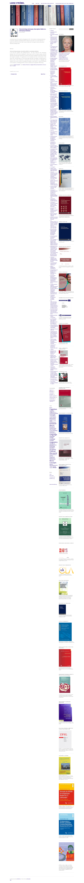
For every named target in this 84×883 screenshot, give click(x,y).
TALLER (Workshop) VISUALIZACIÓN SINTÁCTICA (53, 263)
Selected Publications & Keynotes (47, 3)
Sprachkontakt (52, 398)
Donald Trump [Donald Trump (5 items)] (53, 420)
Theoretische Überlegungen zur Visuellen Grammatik (53, 199)
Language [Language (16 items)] (53, 435)
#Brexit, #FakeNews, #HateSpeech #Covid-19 (54, 117)
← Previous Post (13, 74)
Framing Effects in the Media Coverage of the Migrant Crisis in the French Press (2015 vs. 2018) (54, 54)
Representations (40, 64)
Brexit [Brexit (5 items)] (51, 407)
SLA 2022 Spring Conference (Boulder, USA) (54, 76)
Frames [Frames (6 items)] (51, 430)
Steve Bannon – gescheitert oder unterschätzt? (53, 143)
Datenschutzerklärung (53, 484)
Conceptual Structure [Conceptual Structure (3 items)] (53, 416)
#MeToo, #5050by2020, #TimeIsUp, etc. (53, 267)
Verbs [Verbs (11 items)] (54, 467)
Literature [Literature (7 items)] (52, 444)
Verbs (11, 65)
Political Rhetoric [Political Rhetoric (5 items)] (53, 454)
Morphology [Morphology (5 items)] (52, 446)
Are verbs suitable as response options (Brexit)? (53, 42)
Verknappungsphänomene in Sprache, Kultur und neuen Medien (54, 326)
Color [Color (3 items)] (55, 412)
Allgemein (51, 390)
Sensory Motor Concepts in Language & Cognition (54, 382)
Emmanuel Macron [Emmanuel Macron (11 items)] (53, 424)
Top (10, 880)
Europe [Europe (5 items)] (51, 428)
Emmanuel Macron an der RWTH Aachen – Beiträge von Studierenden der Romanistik (54, 272)
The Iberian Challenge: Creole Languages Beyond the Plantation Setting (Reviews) (53, 259)
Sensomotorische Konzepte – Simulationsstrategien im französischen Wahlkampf (54, 210)
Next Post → (43, 74)
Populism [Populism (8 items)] (52, 457)
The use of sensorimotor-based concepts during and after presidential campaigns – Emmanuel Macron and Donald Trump (53, 175)
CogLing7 (51, 349)
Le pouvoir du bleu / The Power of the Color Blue (53, 187)
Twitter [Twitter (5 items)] (51, 467)
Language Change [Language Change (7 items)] (52, 437)
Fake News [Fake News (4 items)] (54, 429)
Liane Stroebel (64, 53)
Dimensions (28, 64)
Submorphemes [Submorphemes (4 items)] (52, 465)
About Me (37, 3)
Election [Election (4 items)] (51, 421)
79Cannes (52, 30)
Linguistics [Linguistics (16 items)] (54, 442)
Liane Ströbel (17, 3)
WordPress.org (52, 478)
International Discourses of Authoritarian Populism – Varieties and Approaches (53, 65)
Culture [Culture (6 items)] (54, 417)
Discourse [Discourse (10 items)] (53, 418)
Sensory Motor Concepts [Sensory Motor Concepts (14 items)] (53, 461)
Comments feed (52, 477)
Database (24, 64)
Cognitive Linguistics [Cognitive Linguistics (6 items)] (52, 411)
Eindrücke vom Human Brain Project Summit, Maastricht (54, 218)
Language (31, 64)
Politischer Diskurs (53, 397)
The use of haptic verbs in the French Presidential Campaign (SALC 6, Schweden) (53, 341)
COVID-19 (52, 130)
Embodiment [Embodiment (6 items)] (53, 422)
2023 (51, 45)
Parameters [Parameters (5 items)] (52, 448)
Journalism (51, 394)
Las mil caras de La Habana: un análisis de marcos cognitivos (54, 146)
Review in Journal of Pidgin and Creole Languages (53, 214)
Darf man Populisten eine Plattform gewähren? (53, 237)
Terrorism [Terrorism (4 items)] (54, 466)
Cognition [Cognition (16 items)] (53, 409)
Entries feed (51, 475)
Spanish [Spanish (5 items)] (51, 464)
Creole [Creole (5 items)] (51, 417)
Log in (51, 474)
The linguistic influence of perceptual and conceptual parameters (52, 297)
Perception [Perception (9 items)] (53, 449)
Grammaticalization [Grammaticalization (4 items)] (53, 433)
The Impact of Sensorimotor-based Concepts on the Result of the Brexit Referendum (53, 204)
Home (33, 3)
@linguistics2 (62, 56)
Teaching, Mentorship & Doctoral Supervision (64, 3)
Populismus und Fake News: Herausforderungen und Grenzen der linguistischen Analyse (54, 83)
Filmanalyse (51, 391)
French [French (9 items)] (55, 430)
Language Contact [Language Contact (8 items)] (52, 439)
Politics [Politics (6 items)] (51, 455)
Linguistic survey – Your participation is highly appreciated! (53, 169)
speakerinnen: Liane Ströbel (63, 59)
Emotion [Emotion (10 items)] (52, 427)
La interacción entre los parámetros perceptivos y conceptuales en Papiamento (53, 138)
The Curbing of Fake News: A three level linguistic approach (53, 121)
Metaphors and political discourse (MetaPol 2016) (53, 356)
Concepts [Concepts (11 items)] (52, 415)
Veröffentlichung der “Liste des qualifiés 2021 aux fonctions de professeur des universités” (54, 105)
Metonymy (35, 64)
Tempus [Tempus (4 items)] (51, 466)
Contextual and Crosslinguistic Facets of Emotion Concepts (53, 50)
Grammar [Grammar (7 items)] (52, 432)
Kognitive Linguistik (17, 64)
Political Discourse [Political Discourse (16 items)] (53, 452)
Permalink (14, 65)
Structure (44, 64)
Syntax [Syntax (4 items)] (56, 465)
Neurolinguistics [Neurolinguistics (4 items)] (52, 447)
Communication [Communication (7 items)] (54, 413)
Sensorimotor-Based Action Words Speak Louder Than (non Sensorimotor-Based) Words (54, 311)
